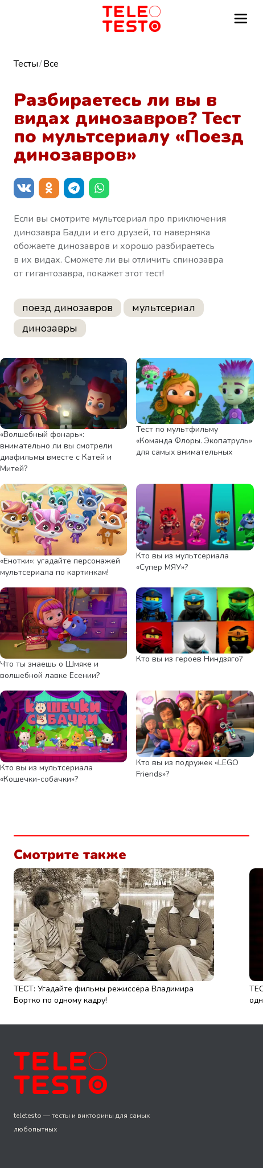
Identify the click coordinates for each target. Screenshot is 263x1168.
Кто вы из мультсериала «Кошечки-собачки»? (46, 773)
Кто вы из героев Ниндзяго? (189, 659)
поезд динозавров (67, 308)
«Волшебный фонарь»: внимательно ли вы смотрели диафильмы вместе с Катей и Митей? (56, 451)
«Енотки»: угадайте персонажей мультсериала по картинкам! (60, 567)
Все (51, 64)
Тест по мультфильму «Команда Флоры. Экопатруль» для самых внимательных (194, 441)
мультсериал (163, 308)
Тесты (26, 64)
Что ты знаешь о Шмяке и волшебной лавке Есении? (50, 670)
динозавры (49, 328)
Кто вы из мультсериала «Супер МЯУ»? (182, 561)
